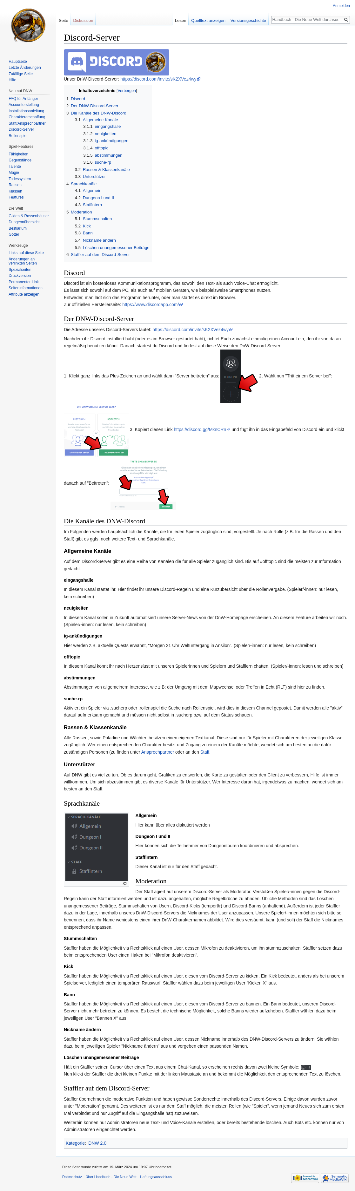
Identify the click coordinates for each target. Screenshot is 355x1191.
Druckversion (20, 275)
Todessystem (20, 179)
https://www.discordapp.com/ (150, 304)
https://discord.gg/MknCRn (200, 429)
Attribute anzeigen (24, 294)
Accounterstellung (24, 104)
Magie (14, 172)
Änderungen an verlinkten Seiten (23, 261)
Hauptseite (18, 61)
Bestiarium (18, 228)
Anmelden (341, 5)
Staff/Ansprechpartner (27, 123)
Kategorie (75, 1143)
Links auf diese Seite (26, 253)
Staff (205, 752)
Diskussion (83, 20)
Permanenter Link (24, 282)
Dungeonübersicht (24, 222)
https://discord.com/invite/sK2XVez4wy (158, 79)
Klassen (15, 191)
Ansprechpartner (157, 752)
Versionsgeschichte (248, 20)
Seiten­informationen (26, 288)
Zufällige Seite (21, 74)
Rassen (15, 185)
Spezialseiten (20, 269)
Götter (14, 234)
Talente (15, 166)
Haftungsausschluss (156, 1177)
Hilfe (12, 80)
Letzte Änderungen (25, 67)
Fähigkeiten (18, 154)
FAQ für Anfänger (23, 98)
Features (16, 197)
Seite (63, 20)
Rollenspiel (18, 136)
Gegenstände (20, 160)
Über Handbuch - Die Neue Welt (110, 1177)
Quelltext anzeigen (208, 20)
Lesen (180, 20)
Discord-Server (21, 129)
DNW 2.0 (97, 1143)
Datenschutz (72, 1177)
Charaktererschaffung (27, 117)
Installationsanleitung (26, 111)
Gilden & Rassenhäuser (29, 216)
